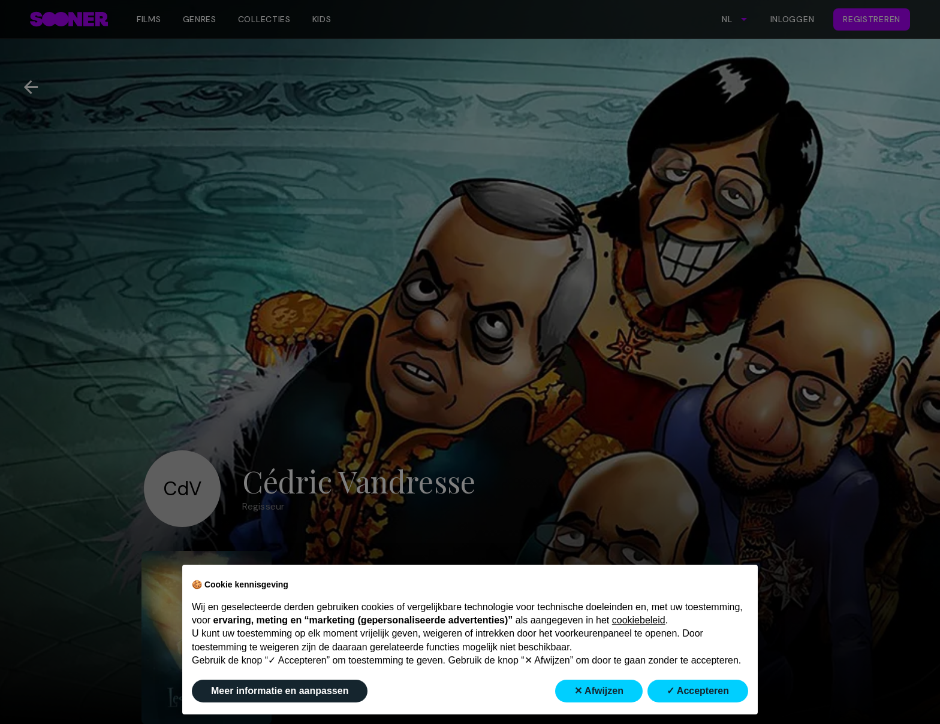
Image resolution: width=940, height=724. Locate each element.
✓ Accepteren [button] (698, 691)
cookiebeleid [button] (638, 620)
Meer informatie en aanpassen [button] (279, 691)
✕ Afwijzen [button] (598, 691)
